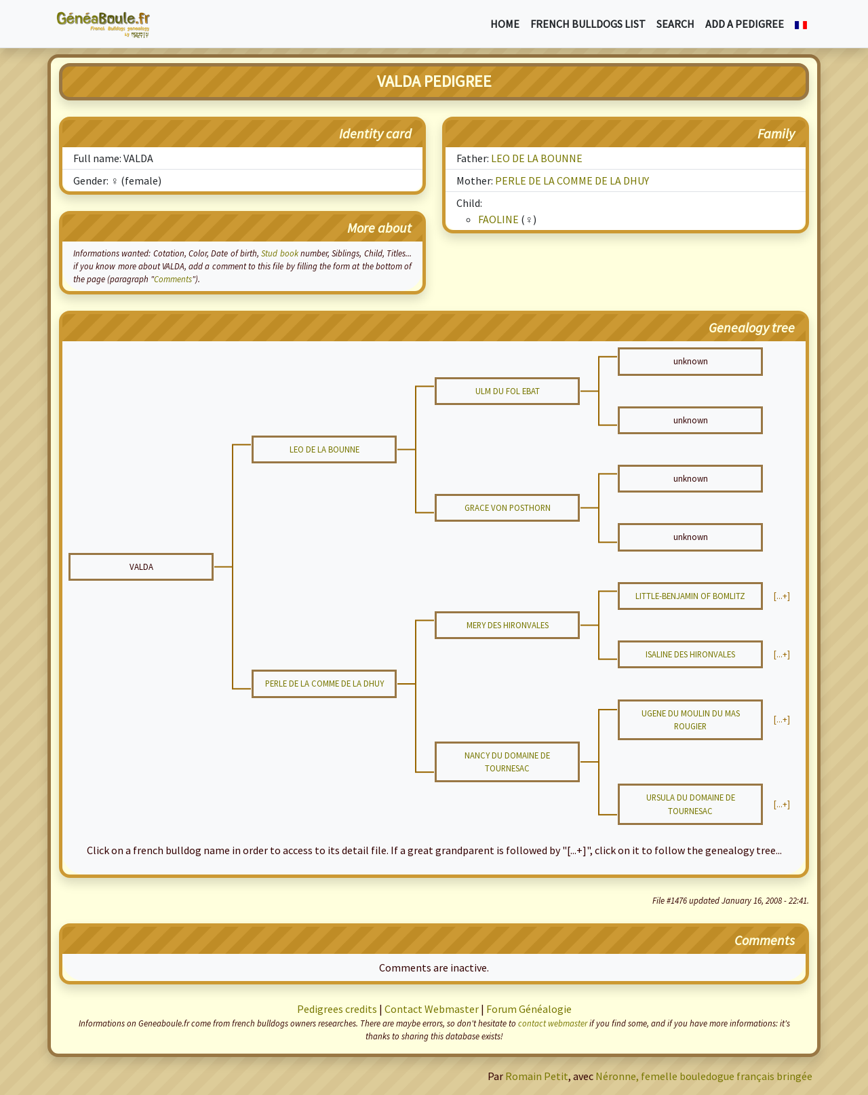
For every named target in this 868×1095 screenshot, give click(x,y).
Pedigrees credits (337, 1009)
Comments (173, 278)
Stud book (279, 253)
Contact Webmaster (431, 1009)
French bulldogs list (588, 24)
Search (675, 24)
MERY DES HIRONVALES (508, 624)
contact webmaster (552, 1023)
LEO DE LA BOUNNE (537, 158)
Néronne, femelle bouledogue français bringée (703, 1076)
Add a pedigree (744, 24)
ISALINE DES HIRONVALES (690, 654)
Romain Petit (536, 1076)
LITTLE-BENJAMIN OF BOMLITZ (690, 595)
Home (504, 24)
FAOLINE (498, 219)
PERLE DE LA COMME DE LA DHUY (572, 180)
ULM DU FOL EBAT (507, 390)
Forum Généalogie (529, 1009)
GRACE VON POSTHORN (508, 507)
